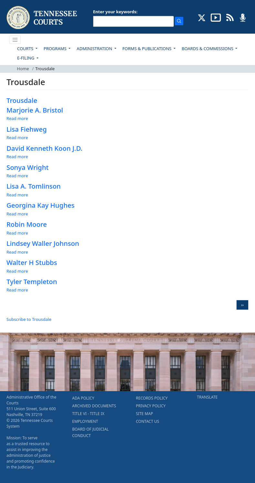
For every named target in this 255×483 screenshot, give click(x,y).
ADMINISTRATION (95, 48)
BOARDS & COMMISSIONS (208, 48)
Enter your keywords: (115, 12)
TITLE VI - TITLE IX (88, 413)
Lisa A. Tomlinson (33, 186)
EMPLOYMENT (85, 421)
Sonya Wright (27, 167)
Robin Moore (26, 224)
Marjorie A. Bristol (34, 110)
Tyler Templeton (31, 281)
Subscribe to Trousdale (28, 319)
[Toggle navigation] (15, 40)
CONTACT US (147, 421)
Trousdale (21, 100)
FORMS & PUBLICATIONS (147, 48)
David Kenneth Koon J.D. (44, 148)
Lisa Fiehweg (26, 129)
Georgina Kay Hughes (40, 205)
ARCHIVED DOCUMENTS (94, 406)
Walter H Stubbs (31, 262)
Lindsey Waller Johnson (42, 243)
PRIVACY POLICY (151, 406)
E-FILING (26, 58)
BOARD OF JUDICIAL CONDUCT (90, 432)
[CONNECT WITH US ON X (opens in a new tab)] (202, 17)
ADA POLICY (83, 398)
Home (23, 68)
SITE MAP (144, 413)
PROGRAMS (56, 48)
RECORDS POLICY (152, 398)
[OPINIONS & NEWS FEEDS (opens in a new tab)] (230, 17)
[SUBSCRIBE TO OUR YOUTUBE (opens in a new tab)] (216, 17)
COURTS (25, 48)
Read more (17, 118)
